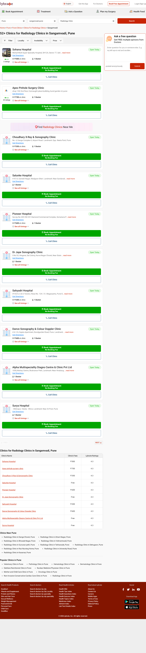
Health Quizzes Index (67, 596)
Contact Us (92, 591)
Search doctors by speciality (40, 594)
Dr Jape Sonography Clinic (27, 252)
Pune (8, 28)
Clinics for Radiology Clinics (35, 28)
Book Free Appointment (118, 4)
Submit (137, 66)
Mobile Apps (92, 596)
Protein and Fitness (8, 594)
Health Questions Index (67, 594)
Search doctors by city (38, 589)
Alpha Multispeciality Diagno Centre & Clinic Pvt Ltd (42, 367)
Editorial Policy (93, 604)
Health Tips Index (65, 591)
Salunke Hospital (22, 175)
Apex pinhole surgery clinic (28, 87)
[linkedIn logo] (133, 590)
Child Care (5, 609)
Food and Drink (6, 604)
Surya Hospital (20, 405)
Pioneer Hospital (21, 213)
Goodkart (4, 589)
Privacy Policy (93, 601)
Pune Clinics (17, 28)
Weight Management (8, 601)
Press (90, 606)
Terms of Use (93, 599)
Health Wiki (63, 589)
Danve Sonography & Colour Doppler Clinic (36, 328)
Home (2, 28)
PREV (4, 443)
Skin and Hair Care (8, 596)
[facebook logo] (123, 590)
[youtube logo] (138, 590)
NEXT (98, 443)
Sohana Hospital (21, 49)
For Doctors (98, 4)
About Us (91, 589)
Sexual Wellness (7, 599)
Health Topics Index (66, 599)
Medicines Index (65, 601)
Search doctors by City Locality (41, 591)
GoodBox (4, 611)
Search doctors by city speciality (42, 596)
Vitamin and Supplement (10, 591)
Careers (91, 594)
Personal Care (6, 606)
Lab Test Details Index (67, 606)
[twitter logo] (128, 590)
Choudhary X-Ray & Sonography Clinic (34, 137)
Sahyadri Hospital (22, 290)
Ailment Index (64, 604)
